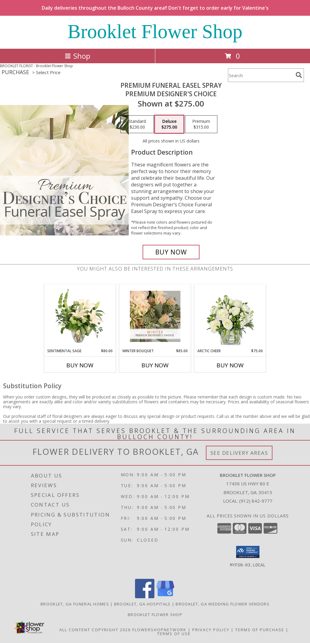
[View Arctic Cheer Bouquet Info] (230, 316)
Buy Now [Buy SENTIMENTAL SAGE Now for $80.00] (80, 365)
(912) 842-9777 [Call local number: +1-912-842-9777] (255, 501)
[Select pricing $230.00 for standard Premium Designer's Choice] (137, 124)
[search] (299, 75)
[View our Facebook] (144, 596)
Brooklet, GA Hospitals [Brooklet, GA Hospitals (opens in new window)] (142, 604)
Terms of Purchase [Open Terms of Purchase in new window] (259, 629)
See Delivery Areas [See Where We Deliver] (239, 452)
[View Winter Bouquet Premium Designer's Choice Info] (155, 316)
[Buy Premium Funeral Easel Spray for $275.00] (171, 252)
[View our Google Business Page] (165, 596)
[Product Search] (260, 75)
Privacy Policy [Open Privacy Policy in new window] (210, 629)
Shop (77, 56)
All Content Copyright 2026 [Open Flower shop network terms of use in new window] (95, 629)
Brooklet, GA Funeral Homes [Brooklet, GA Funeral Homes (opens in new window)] (75, 604)
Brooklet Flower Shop (155, 31)
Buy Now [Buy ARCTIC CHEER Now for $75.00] (230, 365)
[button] (247, 552)
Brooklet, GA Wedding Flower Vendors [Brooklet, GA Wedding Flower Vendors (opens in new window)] (222, 604)
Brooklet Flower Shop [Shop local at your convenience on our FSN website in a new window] (155, 614)
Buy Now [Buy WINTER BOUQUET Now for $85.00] (155, 365)
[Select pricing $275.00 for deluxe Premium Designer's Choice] (169, 124)
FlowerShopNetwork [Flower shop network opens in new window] (159, 629)
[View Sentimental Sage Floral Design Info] (80, 316)
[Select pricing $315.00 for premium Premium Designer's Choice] (201, 124)
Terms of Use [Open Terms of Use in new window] (174, 633)
